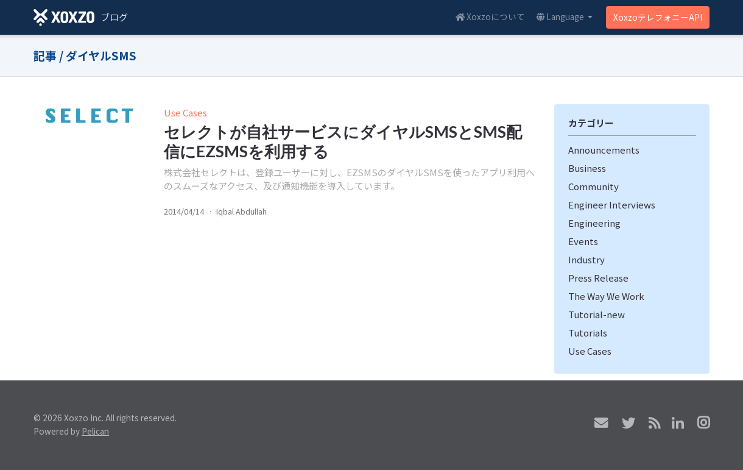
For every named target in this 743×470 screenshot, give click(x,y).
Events (583, 241)
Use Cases (185, 112)
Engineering (594, 222)
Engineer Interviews (611, 204)
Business (587, 168)
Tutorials (587, 332)
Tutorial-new (596, 314)
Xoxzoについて (490, 16)
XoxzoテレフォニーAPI (657, 17)
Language (561, 16)
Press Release (598, 277)
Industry (586, 259)
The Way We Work (606, 296)
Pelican (95, 431)
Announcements (603, 149)
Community (593, 186)
